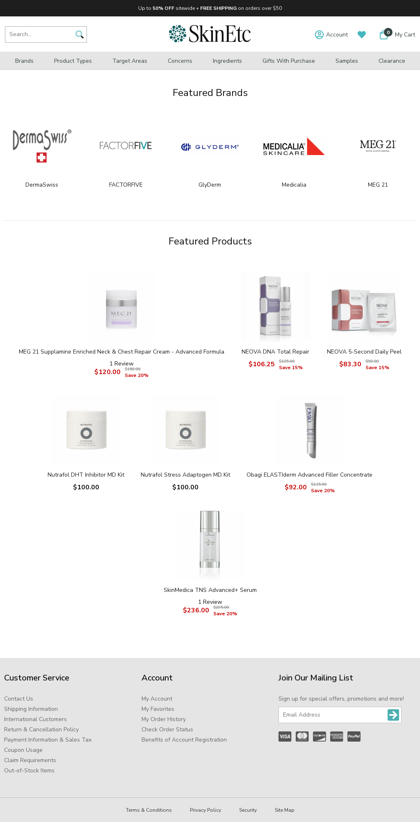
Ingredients (227, 61)
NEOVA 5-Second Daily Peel (364, 352)
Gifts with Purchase (288, 61)
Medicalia (294, 185)
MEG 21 (378, 185)
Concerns (180, 61)
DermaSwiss (41, 185)
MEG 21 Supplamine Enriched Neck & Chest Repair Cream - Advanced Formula (121, 352)
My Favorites (158, 709)
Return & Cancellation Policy (41, 729)
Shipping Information (31, 709)
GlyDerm (210, 185)
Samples (347, 61)
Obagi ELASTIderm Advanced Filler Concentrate (309, 475)
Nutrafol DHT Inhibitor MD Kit (86, 475)
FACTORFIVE (126, 185)
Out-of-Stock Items (29, 770)
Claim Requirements (30, 760)
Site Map (284, 810)
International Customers (35, 719)
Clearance (392, 61)
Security (248, 810)
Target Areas (129, 61)
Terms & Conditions (149, 810)
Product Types (73, 61)
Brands (24, 61)
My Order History (164, 719)
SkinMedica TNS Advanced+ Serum (210, 590)
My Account (157, 699)
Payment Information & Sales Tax (47, 740)
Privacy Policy (205, 810)
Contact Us (18, 699)
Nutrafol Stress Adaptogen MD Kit (185, 475)
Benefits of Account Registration (184, 740)
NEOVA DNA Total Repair (275, 352)
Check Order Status (167, 729)
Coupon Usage (23, 750)
